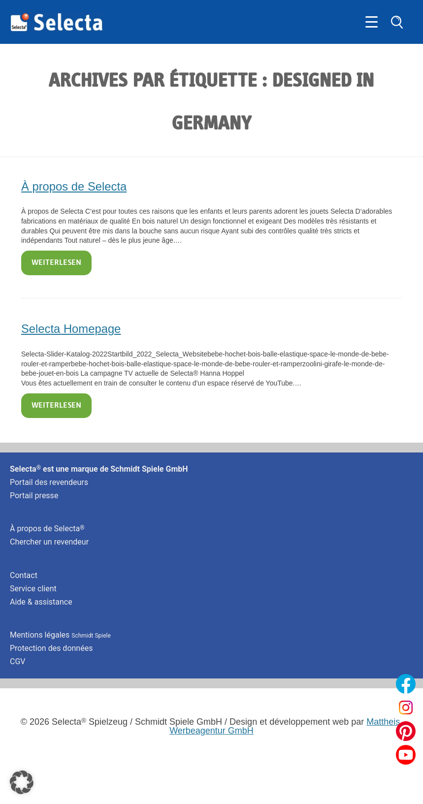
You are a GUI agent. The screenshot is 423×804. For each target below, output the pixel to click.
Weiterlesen (56, 263)
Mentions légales (60, 635)
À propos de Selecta (74, 186)
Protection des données (51, 648)
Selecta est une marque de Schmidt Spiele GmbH (99, 469)
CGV (18, 661)
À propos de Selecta (47, 528)
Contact (23, 575)
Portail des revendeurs (49, 482)
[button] (21, 782)
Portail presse (34, 495)
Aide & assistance (41, 602)
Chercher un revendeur (49, 542)
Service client (33, 588)
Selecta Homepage (71, 328)
